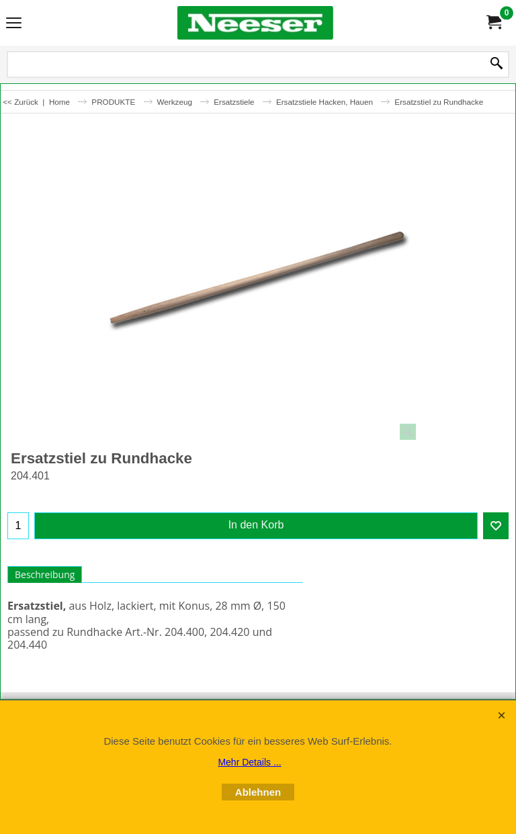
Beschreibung (45, 574)
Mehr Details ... (249, 762)
